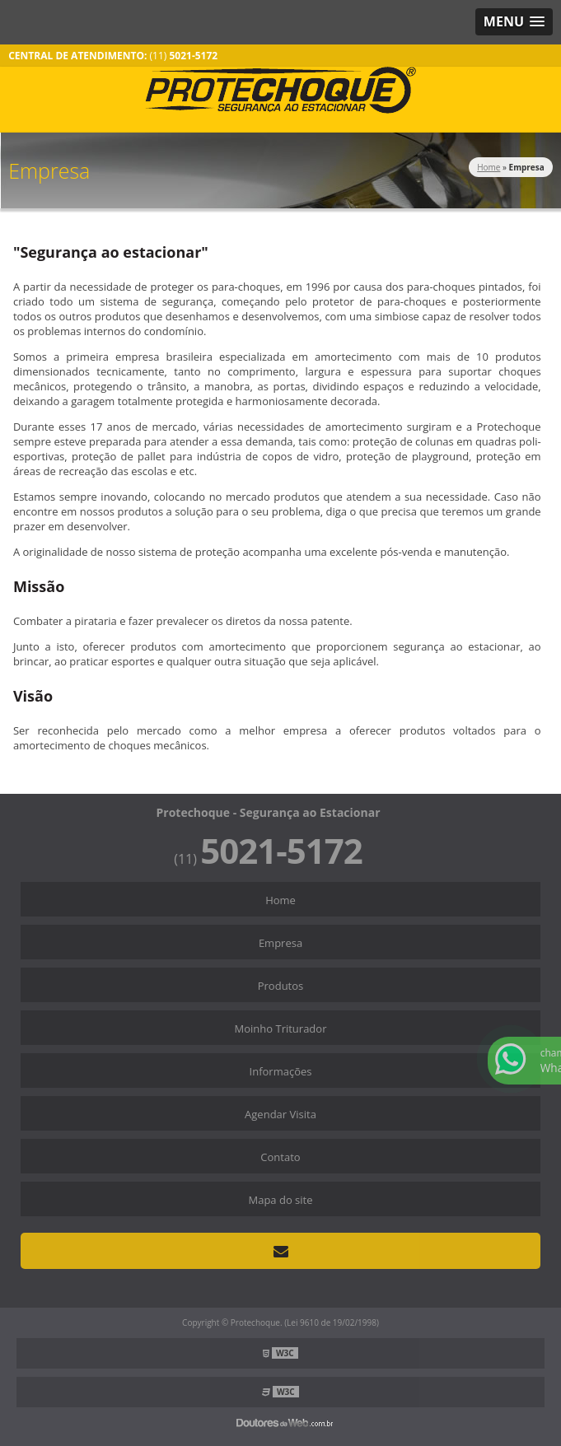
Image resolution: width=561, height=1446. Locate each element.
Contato (280, 1157)
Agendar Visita (280, 1114)
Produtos (281, 985)
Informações (281, 1071)
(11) (184, 56)
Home (280, 900)
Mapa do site (280, 1199)
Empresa (280, 942)
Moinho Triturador (281, 1028)
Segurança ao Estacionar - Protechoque (280, 90)
